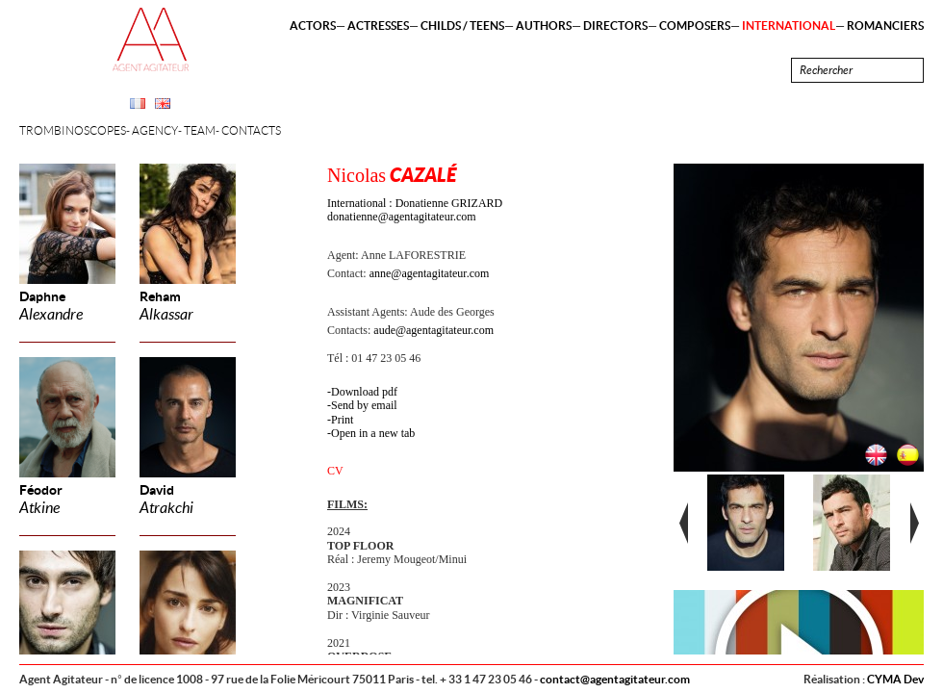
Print (342, 419)
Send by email (364, 405)
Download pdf (364, 391)
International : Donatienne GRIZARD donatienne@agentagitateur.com (414, 209)
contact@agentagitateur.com (615, 679)
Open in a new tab (373, 433)
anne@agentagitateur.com (430, 273)
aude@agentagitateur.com (433, 330)
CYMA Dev (895, 679)
